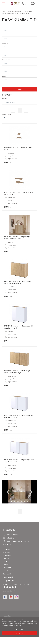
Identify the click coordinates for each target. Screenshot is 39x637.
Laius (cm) (5, 27)
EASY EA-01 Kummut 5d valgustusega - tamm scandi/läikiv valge (17, 372)
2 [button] (15, 501)
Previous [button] (8, 492)
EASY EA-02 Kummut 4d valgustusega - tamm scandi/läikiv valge (17, 282)
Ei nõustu (19, 629)
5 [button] (24, 501)
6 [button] (27, 501)
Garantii (5, 562)
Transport (6, 552)
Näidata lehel (6, 114)
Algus (4, 11)
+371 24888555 (13, 534)
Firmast (5, 565)
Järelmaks (6, 558)
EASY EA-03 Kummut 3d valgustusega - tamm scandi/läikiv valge (17, 238)
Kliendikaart (7, 568)
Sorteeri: (4, 98)
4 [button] (21, 501)
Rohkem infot (17, 625)
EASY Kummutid (24, 13)
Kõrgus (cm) (5, 43)
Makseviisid (7, 555)
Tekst (4, 76)
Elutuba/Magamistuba (15, 11)
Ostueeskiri (7, 574)
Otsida (19, 89)
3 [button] (18, 501)
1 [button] (12, 501)
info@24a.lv (11, 538)
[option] (19, 491)
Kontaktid (6, 549)
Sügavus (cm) (6, 59)
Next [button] (31, 492)
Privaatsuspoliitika (9, 571)
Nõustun (19, 633)
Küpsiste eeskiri (8, 577)
